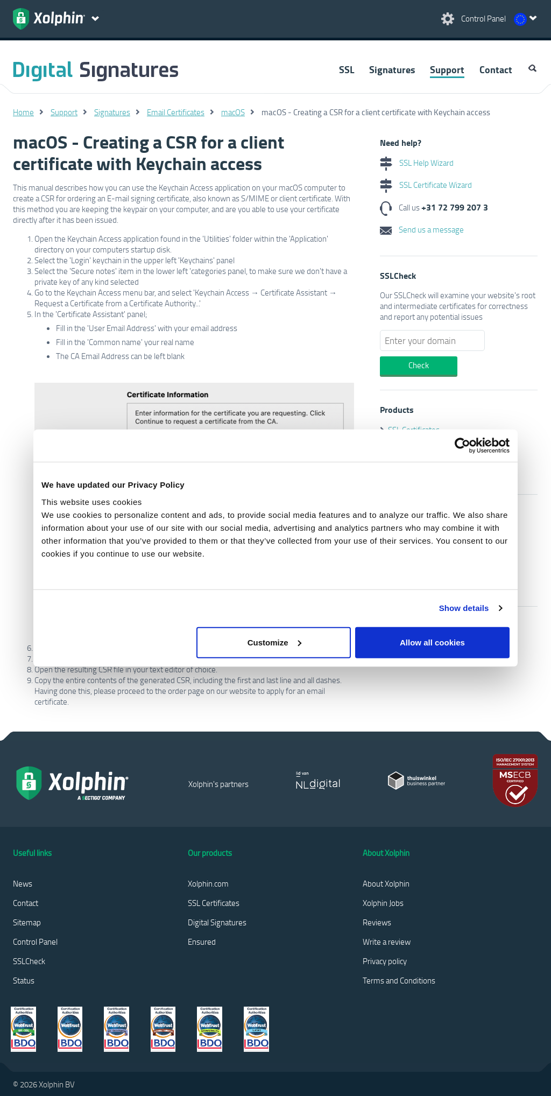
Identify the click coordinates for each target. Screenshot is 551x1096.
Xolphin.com (208, 883)
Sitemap (27, 922)
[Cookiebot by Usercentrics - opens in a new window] (462, 446)
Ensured (202, 941)
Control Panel (35, 941)
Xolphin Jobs (383, 902)
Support (447, 69)
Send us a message (422, 229)
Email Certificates (175, 112)
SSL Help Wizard (417, 162)
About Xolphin (386, 883)
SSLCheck (29, 961)
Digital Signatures (217, 922)
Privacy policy (385, 961)
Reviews (377, 922)
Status (23, 980)
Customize (274, 642)
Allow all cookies (432, 642)
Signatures (392, 69)
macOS (233, 112)
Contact (495, 69)
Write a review (387, 941)
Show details (464, 608)
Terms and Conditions (399, 980)
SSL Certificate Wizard (426, 184)
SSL (346, 69)
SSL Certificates (213, 902)
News (22, 883)
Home (23, 112)
